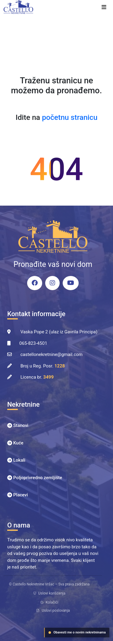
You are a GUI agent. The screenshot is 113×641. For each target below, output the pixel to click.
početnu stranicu (69, 117)
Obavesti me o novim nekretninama (77, 632)
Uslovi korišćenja (49, 593)
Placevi (20, 495)
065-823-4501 (33, 343)
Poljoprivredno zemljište (37, 477)
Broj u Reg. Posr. (42, 366)
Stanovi (20, 425)
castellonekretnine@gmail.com (51, 354)
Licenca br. (37, 377)
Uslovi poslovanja (53, 610)
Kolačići (49, 602)
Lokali (19, 460)
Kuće (18, 443)
